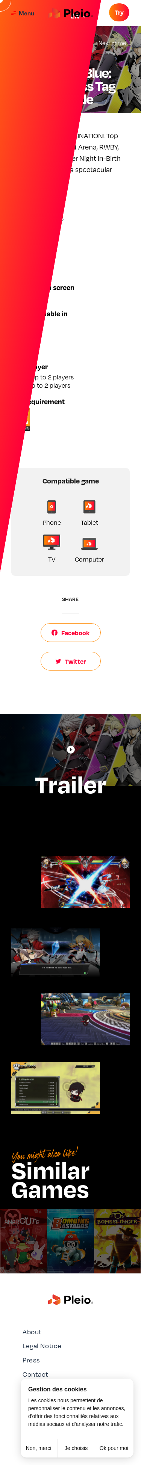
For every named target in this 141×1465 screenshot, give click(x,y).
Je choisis (76, 1448)
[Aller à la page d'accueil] (70, 13)
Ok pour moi (114, 1448)
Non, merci (39, 1448)
